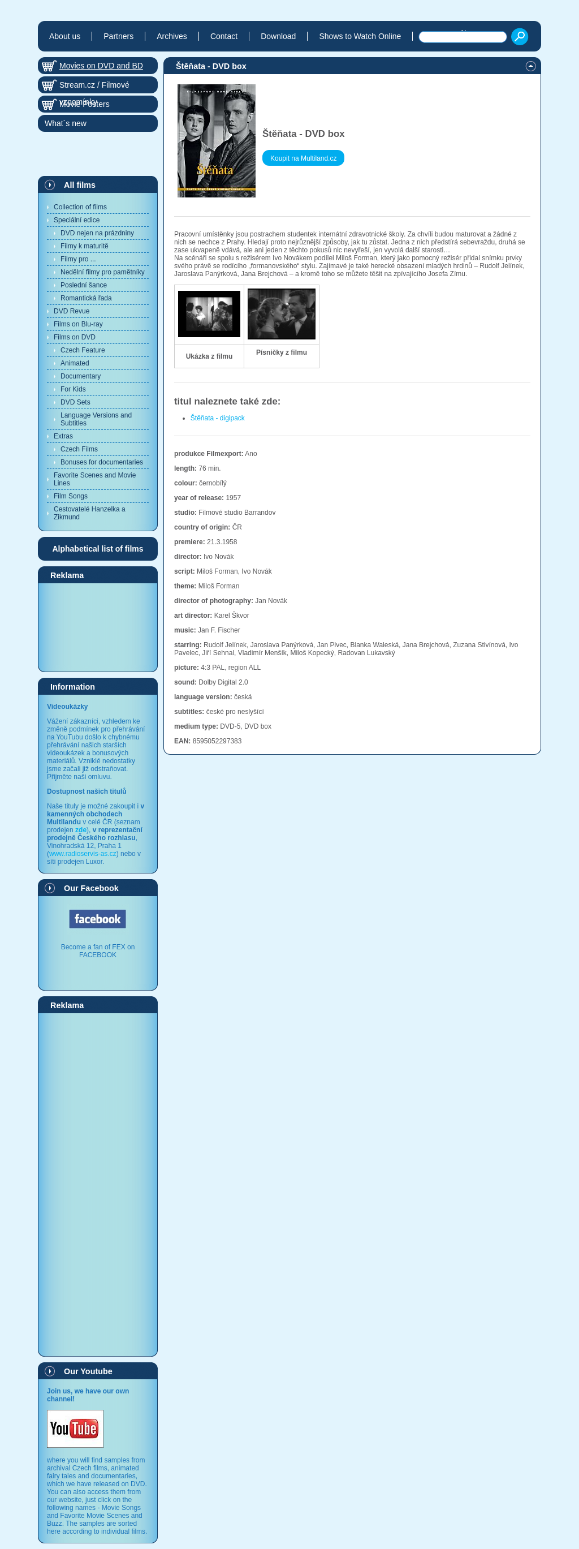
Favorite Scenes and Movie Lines (95, 479)
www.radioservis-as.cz (82, 854)
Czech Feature (83, 350)
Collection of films (80, 207)
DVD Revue (71, 311)
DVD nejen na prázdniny (97, 233)
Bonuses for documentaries (102, 462)
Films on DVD (75, 337)
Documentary (81, 376)
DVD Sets (75, 402)
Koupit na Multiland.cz (303, 158)
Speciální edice (77, 220)
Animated (75, 363)
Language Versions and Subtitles (96, 419)
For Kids (73, 389)
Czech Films (79, 449)
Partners (118, 36)
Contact (223, 36)
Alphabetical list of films (97, 548)
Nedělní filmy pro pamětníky (103, 272)
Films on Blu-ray (78, 324)
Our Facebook (91, 888)
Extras (63, 436)
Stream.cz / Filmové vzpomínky (94, 86)
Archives (172, 36)
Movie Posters (84, 104)
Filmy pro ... (78, 259)
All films (80, 185)
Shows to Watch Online (360, 36)
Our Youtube (88, 1371)
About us (64, 36)
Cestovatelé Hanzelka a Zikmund (90, 513)
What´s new (66, 123)
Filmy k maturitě (85, 246)
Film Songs (71, 496)
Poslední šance (84, 285)
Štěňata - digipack (218, 418)
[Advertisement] (98, 626)
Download (278, 36)
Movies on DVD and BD (101, 65)
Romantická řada (86, 298)
